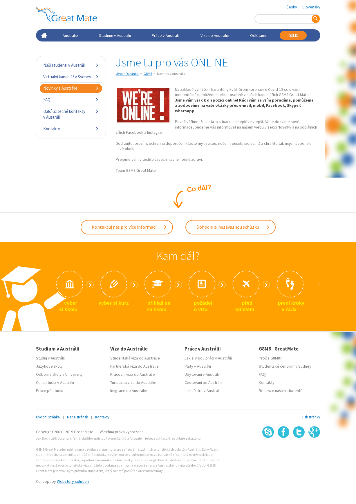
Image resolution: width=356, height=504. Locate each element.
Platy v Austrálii (198, 366)
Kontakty (71, 128)
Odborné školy (49, 374)
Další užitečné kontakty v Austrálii (71, 114)
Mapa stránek (77, 417)
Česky (291, 7)
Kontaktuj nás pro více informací (129, 227)
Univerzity (74, 374)
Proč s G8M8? (270, 358)
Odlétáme (259, 35)
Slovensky (311, 7)
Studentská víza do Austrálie (135, 358)
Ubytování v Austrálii (202, 374)
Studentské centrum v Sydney (285, 366)
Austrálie (70, 35)
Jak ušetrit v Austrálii (203, 390)
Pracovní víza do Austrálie (132, 374)
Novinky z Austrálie (71, 88)
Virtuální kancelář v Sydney (71, 77)
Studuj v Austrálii (50, 358)
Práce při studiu (49, 390)
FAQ (71, 99)
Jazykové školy (49, 366)
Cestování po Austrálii (203, 382)
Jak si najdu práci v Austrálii (208, 358)
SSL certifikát (299, 450)
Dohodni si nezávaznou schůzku (233, 227)
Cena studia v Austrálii (55, 382)
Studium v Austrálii (115, 35)
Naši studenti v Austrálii (71, 65)
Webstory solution (73, 481)
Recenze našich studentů (281, 390)
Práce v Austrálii (166, 35)
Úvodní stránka (127, 73)
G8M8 (293, 35)
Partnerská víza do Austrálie (134, 366)
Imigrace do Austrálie (128, 390)
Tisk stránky (311, 417)
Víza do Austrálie (214, 35)
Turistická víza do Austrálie (133, 382)
